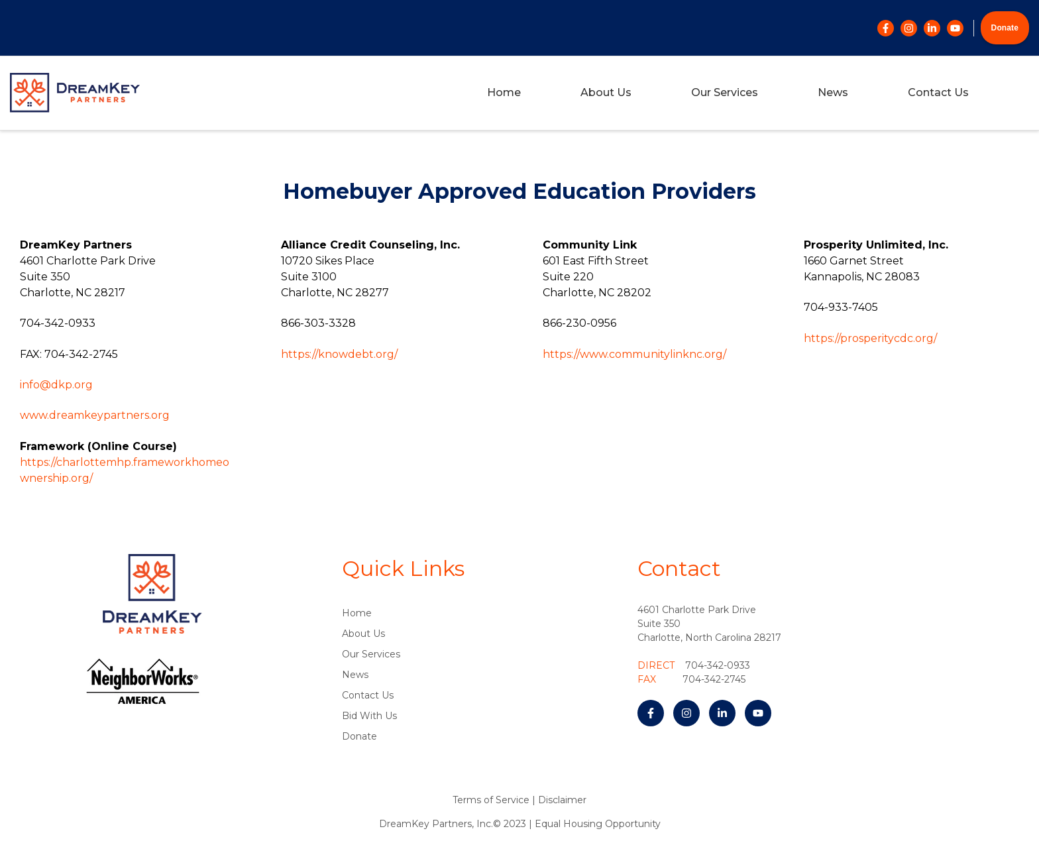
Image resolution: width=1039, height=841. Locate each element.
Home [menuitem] (504, 92)
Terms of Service (491, 800)
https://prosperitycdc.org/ (870, 338)
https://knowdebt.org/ (339, 354)
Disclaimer (562, 800)
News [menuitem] (833, 92)
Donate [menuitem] (359, 736)
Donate (1004, 27)
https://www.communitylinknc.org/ (634, 354)
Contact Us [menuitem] (938, 92)
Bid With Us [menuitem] (369, 716)
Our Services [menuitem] (724, 92)
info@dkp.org (56, 384)
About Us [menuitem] (605, 92)
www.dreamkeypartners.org (95, 415)
